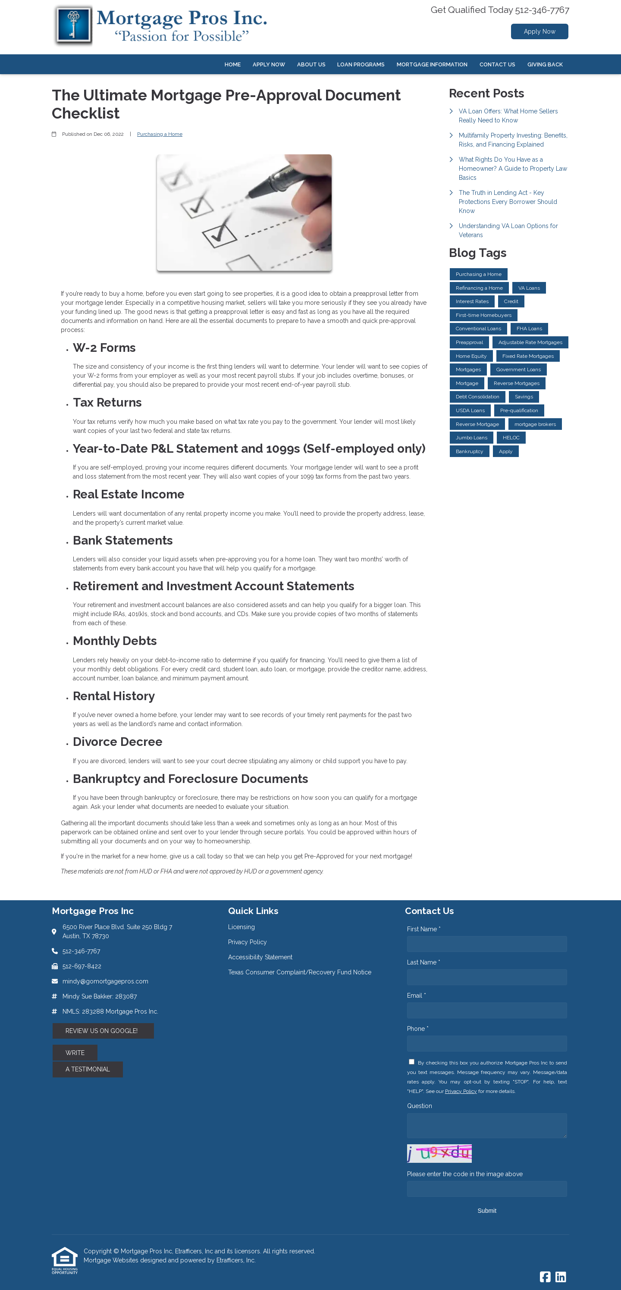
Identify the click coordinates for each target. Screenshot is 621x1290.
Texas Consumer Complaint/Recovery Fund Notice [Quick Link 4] (299, 972)
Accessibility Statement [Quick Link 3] (260, 957)
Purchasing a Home (159, 134)
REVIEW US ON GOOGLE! (103, 1030)
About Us (311, 64)
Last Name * (423, 962)
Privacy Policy (461, 1091)
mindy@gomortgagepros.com (105, 981)
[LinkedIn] (560, 1277)
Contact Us (497, 64)
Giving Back (545, 64)
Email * (416, 995)
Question (419, 1105)
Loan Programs (361, 64)
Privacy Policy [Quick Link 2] (247, 942)
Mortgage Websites (112, 1260)
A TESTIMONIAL (88, 1069)
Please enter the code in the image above (465, 1174)
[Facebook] (545, 1277)
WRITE (75, 1052)
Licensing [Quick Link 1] (241, 927)
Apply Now (539, 31)
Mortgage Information (432, 64)
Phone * (418, 1028)
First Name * (424, 929)
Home (233, 64)
